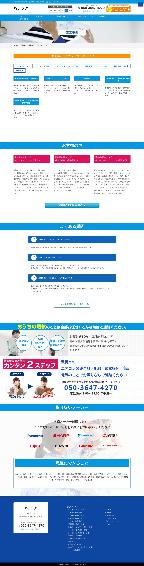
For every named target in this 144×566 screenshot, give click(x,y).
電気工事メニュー (72, 507)
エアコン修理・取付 (75, 521)
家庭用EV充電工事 (74, 544)
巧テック (69, 564)
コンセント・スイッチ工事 (67, 66)
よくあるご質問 (110, 518)
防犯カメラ (72, 541)
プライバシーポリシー (113, 521)
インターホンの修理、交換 (77, 530)
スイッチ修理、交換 (75, 512)
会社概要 (108, 512)
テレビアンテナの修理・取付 (78, 533)
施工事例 (108, 510)
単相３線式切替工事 (75, 518)
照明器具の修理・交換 (76, 524)
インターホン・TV (23, 66)
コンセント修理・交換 (76, 510)
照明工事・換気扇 (121, 66)
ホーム (107, 524)
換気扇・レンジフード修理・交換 (80, 527)
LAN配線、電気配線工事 (77, 538)
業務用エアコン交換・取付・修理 (80, 547)
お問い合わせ (109, 515)
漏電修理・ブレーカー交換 (96, 66)
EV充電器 (19, 70)
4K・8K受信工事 (74, 550)
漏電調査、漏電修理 (75, 535)
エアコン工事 (43, 66)
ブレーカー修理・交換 (76, 515)
